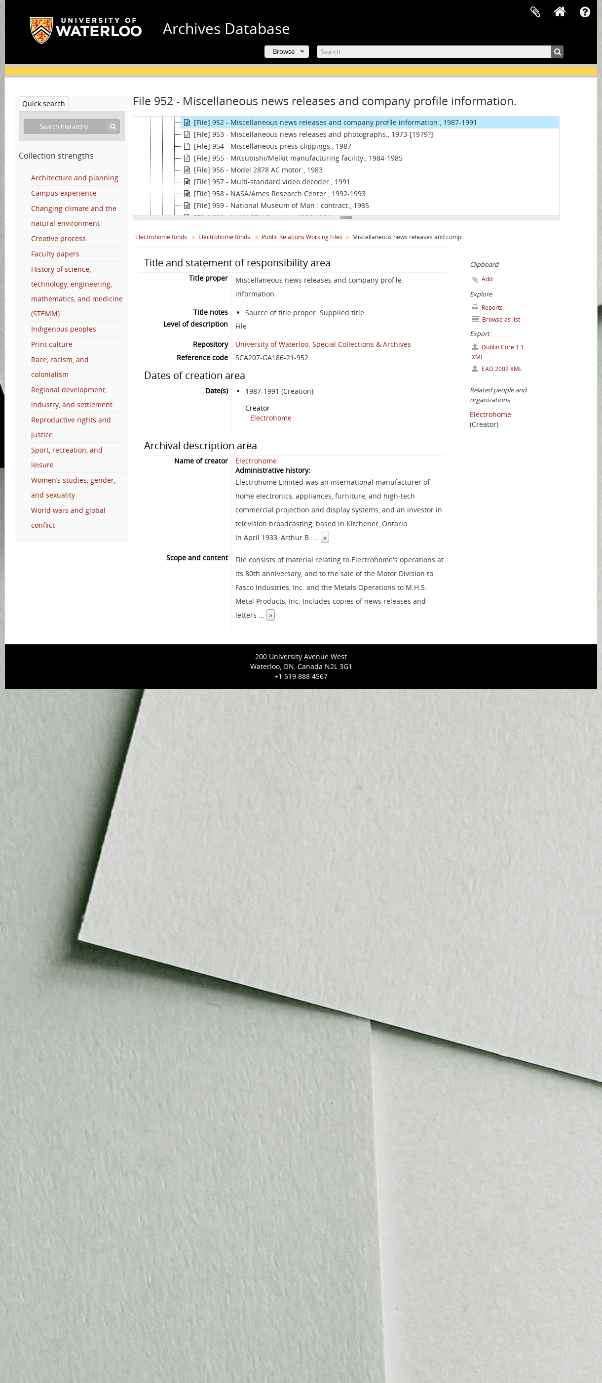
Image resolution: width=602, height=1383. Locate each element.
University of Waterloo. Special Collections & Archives (323, 344)
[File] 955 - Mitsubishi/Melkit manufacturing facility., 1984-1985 (292, 158)
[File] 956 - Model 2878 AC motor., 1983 (252, 170)
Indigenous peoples (63, 329)
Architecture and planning (74, 177)
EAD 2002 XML (497, 369)
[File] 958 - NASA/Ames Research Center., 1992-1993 (273, 194)
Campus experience (64, 193)
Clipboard (535, 12)
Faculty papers (55, 253)
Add (487, 279)
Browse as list (496, 319)
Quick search (43, 103)
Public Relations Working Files (302, 237)
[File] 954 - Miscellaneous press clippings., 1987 (266, 146)
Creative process (58, 238)
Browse (284, 51)
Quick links (584, 12)
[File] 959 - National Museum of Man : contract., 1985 (275, 205)
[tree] (346, 166)
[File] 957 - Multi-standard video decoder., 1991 (265, 182)
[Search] (440, 51)
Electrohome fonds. (161, 237)
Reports (487, 307)
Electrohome (271, 417)
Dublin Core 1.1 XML (498, 352)
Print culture (52, 344)
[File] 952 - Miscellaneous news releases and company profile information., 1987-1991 (329, 122)
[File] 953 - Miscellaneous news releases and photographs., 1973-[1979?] (307, 134)
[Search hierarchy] (72, 126)
